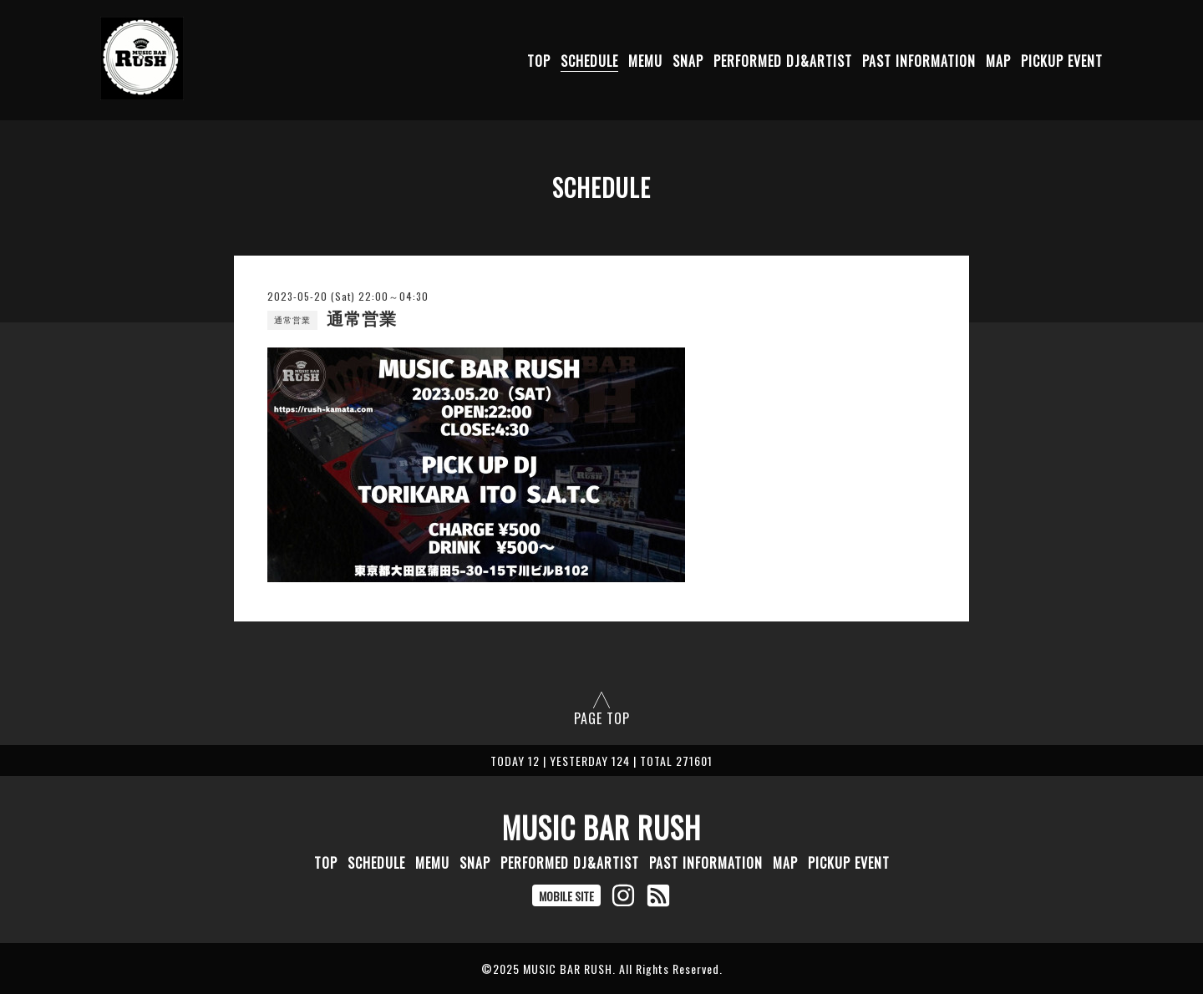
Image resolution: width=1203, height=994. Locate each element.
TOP (539, 61)
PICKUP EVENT (1062, 61)
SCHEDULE (589, 61)
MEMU (645, 61)
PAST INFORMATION (919, 61)
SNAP (688, 61)
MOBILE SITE (566, 896)
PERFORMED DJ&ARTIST (782, 61)
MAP (998, 61)
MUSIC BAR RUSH (601, 827)
